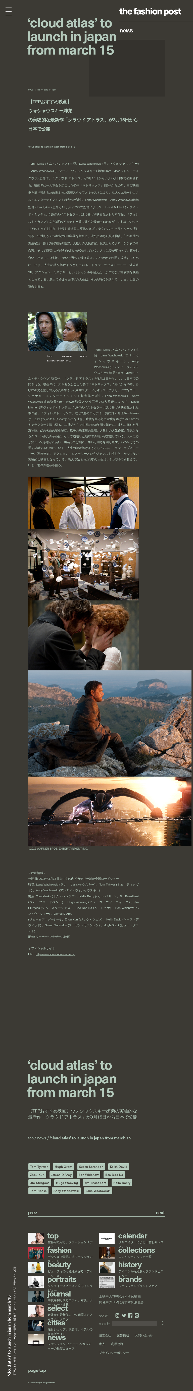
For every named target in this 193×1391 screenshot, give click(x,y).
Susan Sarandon (91, 1166)
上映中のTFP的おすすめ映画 (119, 1296)
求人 (102, 1344)
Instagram (117, 1315)
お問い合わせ (144, 1335)
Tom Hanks (38, 1190)
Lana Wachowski (98, 1190)
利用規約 (117, 1344)
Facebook (130, 1315)
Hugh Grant (63, 1166)
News (126, 29)
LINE (137, 1315)
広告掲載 (123, 1335)
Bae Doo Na (114, 1174)
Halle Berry (122, 1182)
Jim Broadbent (96, 1182)
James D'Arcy (61, 1174)
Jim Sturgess (40, 1182)
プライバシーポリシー (114, 1352)
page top (37, 1370)
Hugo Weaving (67, 1182)
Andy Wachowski (66, 1190)
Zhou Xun (37, 1174)
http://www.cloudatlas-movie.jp (55, 954)
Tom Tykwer (39, 1166)
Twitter (124, 1315)
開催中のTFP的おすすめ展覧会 (121, 1302)
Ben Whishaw (88, 1174)
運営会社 (105, 1335)
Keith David (118, 1166)
